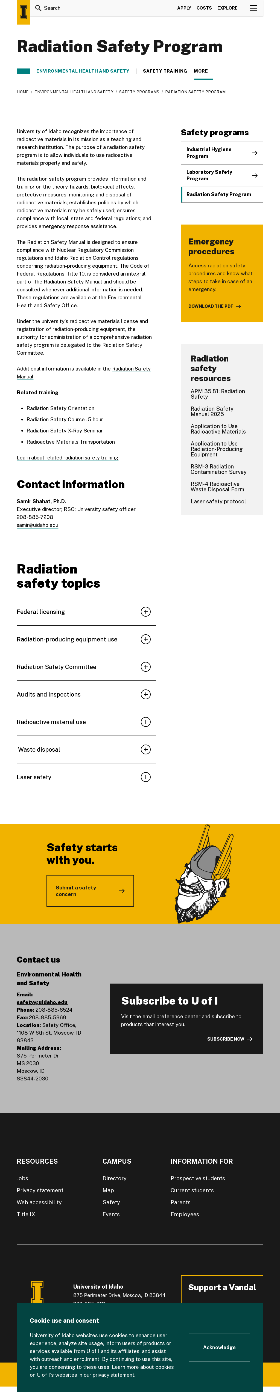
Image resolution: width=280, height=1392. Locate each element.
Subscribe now (225, 1039)
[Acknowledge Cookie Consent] (219, 1347)
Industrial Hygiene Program (209, 153)
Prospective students (198, 1178)
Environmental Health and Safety (83, 71)
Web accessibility (39, 1202)
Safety (111, 1202)
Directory (115, 1178)
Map (108, 1190)
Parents (181, 1202)
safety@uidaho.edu (42, 1002)
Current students (192, 1190)
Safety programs (139, 92)
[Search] (38, 9)
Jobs (22, 1178)
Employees (185, 1214)
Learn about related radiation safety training (69, 458)
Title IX (26, 1214)
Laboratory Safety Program (209, 175)
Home (22, 92)
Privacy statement (40, 1190)
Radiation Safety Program (218, 194)
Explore (227, 9)
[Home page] (23, 12)
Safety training (165, 71)
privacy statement (114, 1375)
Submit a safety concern (76, 891)
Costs (204, 9)
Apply (184, 9)
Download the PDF (210, 306)
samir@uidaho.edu (38, 525)
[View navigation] (253, 9)
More (203, 71)
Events (111, 1214)
